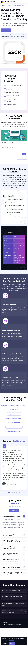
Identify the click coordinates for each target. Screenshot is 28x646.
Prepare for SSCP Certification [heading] (14, 117)
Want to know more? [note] (14, 507)
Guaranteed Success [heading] (10, 378)
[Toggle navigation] (26, 1)
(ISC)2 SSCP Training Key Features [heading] (10, 78)
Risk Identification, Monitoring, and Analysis (14, 205)
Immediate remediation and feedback (11, 100)
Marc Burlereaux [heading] (11, 483)
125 (14, 240)
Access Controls (10, 202)
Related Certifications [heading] (14, 585)
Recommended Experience (7, 256)
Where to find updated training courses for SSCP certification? (11, 541)
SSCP (15, 236)
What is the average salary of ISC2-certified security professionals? (12, 566)
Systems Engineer (14, 414)
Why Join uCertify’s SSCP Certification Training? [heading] (14, 279)
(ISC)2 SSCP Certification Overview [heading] (14, 170)
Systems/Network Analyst (14, 427)
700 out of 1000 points (19, 245)
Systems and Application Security (14, 216)
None (15, 252)
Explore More (22, 161)
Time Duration (7, 248)
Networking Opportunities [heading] (12, 354)
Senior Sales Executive (12, 484)
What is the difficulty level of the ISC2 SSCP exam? (11, 534)
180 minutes (17, 248)
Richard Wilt (5, 621)
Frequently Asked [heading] (14, 502)
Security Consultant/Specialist (14, 418)
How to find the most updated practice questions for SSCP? (11, 560)
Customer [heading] (14, 441)
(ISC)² (9, 5)
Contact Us (14, 510)
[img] (14, 135)
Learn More (11, 640)
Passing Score (7, 245)
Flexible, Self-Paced (10, 104)
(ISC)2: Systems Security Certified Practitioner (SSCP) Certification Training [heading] (14, 14)
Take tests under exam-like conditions (11, 96)
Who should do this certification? (12, 516)
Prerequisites (7, 252)
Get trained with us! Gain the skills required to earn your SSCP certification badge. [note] (14, 25)
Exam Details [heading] (8, 232)
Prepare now (6, 30)
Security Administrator (14, 422)
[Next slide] (6, 160)
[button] (9, 492)
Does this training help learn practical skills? (10, 553)
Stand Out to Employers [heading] (11, 330)
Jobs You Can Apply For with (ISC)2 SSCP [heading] (14, 399)
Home (3, 5)
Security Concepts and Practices (14, 199)
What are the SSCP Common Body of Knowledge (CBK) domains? (13, 573)
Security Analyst (14, 409)
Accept (11, 643)
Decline (5, 643)
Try (24, 154)
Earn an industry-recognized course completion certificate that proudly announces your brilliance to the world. (12, 334)
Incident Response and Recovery (14, 209)
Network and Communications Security (13, 213)
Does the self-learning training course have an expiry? (11, 547)
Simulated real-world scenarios (12, 92)
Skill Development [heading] (9, 305)
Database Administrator (14, 431)
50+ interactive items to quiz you (13, 85)
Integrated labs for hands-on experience (12, 88)
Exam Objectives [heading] (9, 196)
